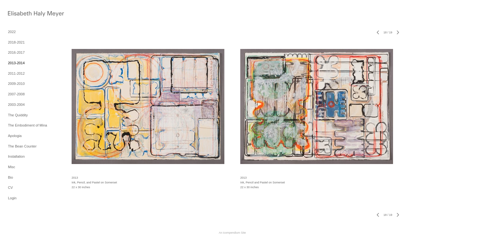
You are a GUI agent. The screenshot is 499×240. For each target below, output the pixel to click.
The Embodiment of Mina (27, 125)
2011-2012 (16, 73)
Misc (11, 167)
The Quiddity (18, 115)
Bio (10, 177)
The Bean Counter (22, 146)
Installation (16, 156)
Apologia (15, 136)
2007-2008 (16, 94)
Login (12, 198)
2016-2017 (16, 52)
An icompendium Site (232, 232)
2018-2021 (16, 42)
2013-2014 (16, 63)
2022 (12, 32)
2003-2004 (16, 104)
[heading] (24, 14)
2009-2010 (16, 84)
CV (10, 187)
